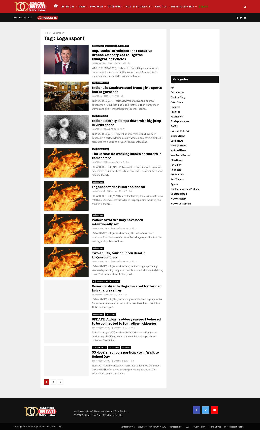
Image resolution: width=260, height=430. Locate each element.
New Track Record (181, 155)
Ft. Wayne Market (99, 347)
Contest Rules (176, 427)
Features (175, 112)
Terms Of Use (214, 427)
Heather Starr (100, 63)
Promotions (177, 174)
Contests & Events (138, 6)
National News (123, 46)
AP (94, 83)
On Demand (115, 6)
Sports (174, 184)
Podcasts (176, 169)
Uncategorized (179, 194)
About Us (161, 6)
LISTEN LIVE (67, 6)
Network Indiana (101, 228)
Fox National (177, 116)
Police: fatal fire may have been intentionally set (117, 222)
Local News (110, 46)
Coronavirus (102, 116)
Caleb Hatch (99, 191)
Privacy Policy (199, 427)
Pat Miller (176, 165)
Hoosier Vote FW (180, 131)
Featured (175, 107)
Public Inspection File (233, 427)
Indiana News (98, 46)
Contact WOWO (128, 427)
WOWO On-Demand (181, 203)
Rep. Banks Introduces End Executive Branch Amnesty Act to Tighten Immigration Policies (122, 55)
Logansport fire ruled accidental (118, 187)
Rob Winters (177, 179)
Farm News (177, 102)
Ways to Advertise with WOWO (152, 427)
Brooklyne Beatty (102, 328)
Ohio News (176, 160)
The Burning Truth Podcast (185, 189)
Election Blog (178, 97)
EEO (188, 427)
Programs (96, 6)
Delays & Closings (182, 6)
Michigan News (179, 145)
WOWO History (178, 198)
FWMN (174, 126)
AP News (98, 96)
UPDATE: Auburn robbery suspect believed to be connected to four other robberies (126, 321)
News (82, 6)
